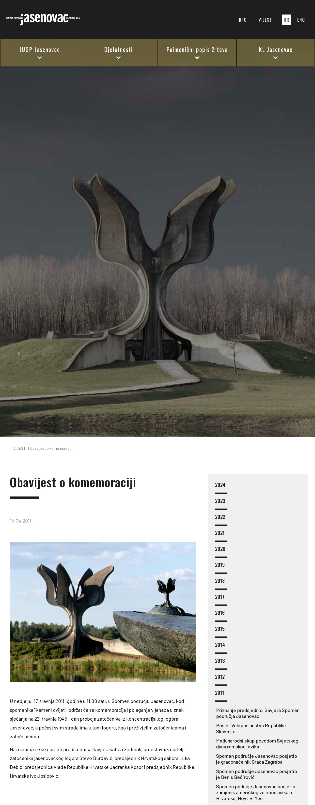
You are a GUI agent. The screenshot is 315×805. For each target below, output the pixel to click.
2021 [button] (221, 536)
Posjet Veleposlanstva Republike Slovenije (251, 728)
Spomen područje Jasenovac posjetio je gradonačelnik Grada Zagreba (256, 759)
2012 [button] (221, 680)
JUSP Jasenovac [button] (39, 52)
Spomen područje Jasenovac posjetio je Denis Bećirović (256, 774)
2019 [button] (221, 568)
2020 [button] (221, 552)
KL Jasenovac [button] (276, 52)
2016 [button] (221, 616)
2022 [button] (221, 520)
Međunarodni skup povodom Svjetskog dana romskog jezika (257, 743)
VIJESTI (266, 19)
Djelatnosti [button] (118, 52)
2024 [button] (221, 488)
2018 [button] (221, 584)
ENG (301, 19)
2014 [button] (221, 648)
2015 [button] (221, 632)
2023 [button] (221, 504)
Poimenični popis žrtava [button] (197, 52)
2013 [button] (221, 664)
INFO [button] (242, 19)
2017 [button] (221, 600)
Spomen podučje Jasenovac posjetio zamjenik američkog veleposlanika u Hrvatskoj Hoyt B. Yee (255, 792)
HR (286, 19)
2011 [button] (221, 696)
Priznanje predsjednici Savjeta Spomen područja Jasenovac (257, 713)
